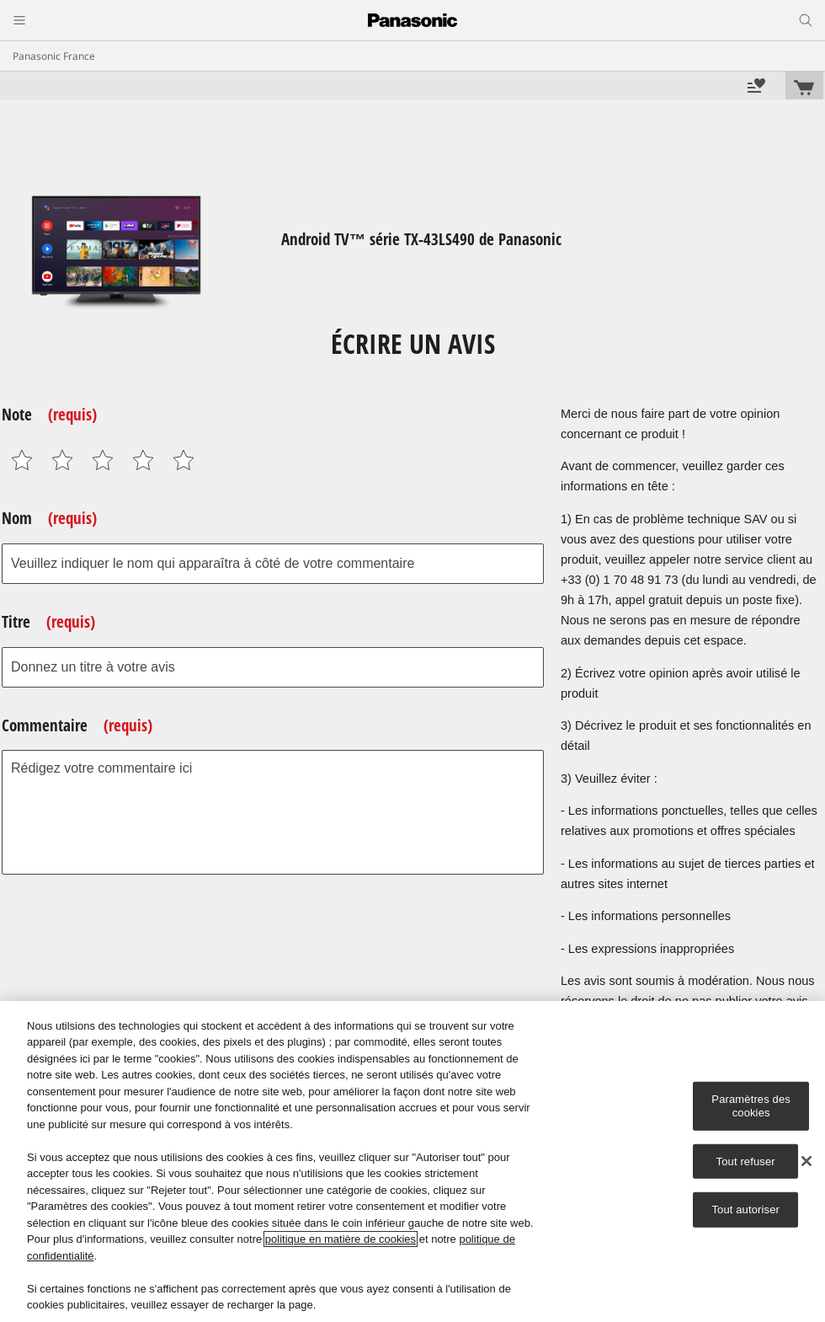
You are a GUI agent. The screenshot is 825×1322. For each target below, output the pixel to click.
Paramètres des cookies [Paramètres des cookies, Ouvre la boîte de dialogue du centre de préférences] (750, 1106)
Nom (49, 518)
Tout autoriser (745, 1209)
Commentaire (77, 725)
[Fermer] (806, 1161)
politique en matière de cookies (340, 1239)
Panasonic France (54, 56)
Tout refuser (745, 1160)
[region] (412, 1161)
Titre (48, 622)
